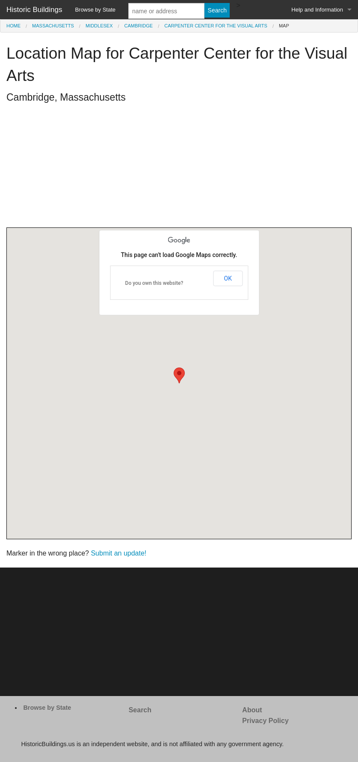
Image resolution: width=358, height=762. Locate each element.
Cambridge (138, 25)
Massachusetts (53, 25)
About (252, 710)
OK (228, 278)
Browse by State (95, 9)
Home (13, 25)
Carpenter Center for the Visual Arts (215, 25)
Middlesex (99, 25)
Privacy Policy (265, 720)
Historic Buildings (34, 10)
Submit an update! (118, 553)
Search (140, 710)
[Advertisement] (179, 167)
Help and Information (317, 9)
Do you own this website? (154, 283)
